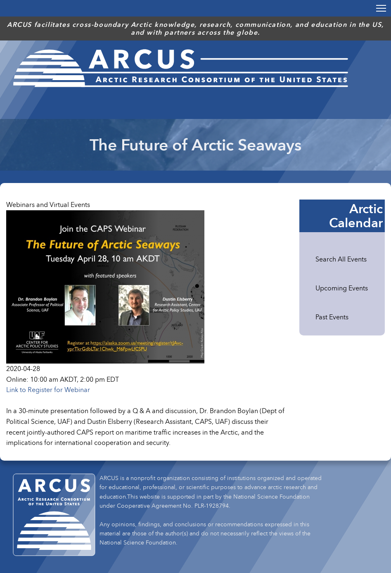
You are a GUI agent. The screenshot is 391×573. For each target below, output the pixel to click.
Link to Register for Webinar (48, 389)
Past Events (331, 316)
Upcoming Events (341, 288)
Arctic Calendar (356, 215)
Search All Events (341, 259)
